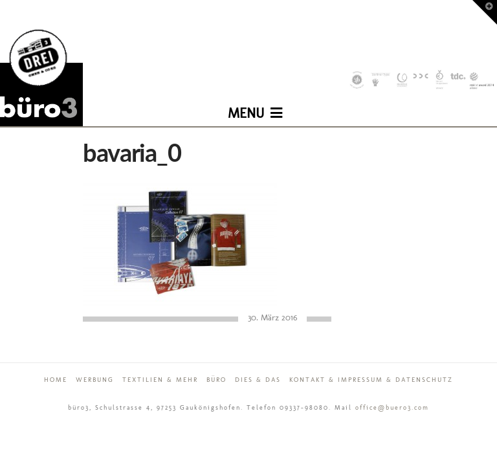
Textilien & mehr (160, 380)
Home (55, 380)
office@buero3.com (392, 408)
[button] (255, 103)
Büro (216, 380)
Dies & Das (258, 380)
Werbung (95, 380)
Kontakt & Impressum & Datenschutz (371, 380)
